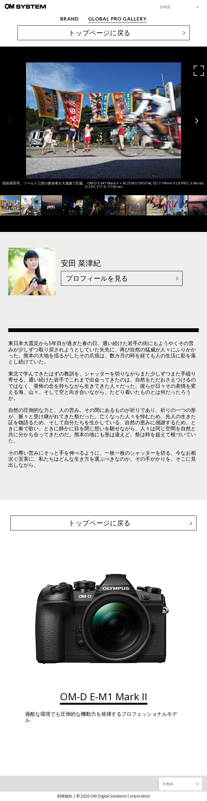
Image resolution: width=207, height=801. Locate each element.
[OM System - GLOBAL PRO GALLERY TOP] (25, 6)
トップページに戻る (99, 32)
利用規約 (64, 796)
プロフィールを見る (97, 278)
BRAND (69, 19)
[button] (199, 71)
